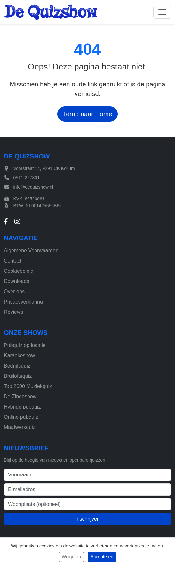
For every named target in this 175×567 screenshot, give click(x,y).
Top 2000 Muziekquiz (28, 386)
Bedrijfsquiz (17, 366)
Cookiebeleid (19, 271)
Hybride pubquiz (22, 406)
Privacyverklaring (23, 301)
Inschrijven (87, 519)
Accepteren (102, 556)
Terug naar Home (87, 113)
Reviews (13, 312)
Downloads (16, 281)
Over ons (14, 291)
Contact (12, 260)
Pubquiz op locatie (25, 345)
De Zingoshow (20, 396)
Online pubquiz (21, 417)
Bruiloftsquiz (18, 376)
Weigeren (71, 556)
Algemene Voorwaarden (31, 250)
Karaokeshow (19, 355)
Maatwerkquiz (20, 427)
